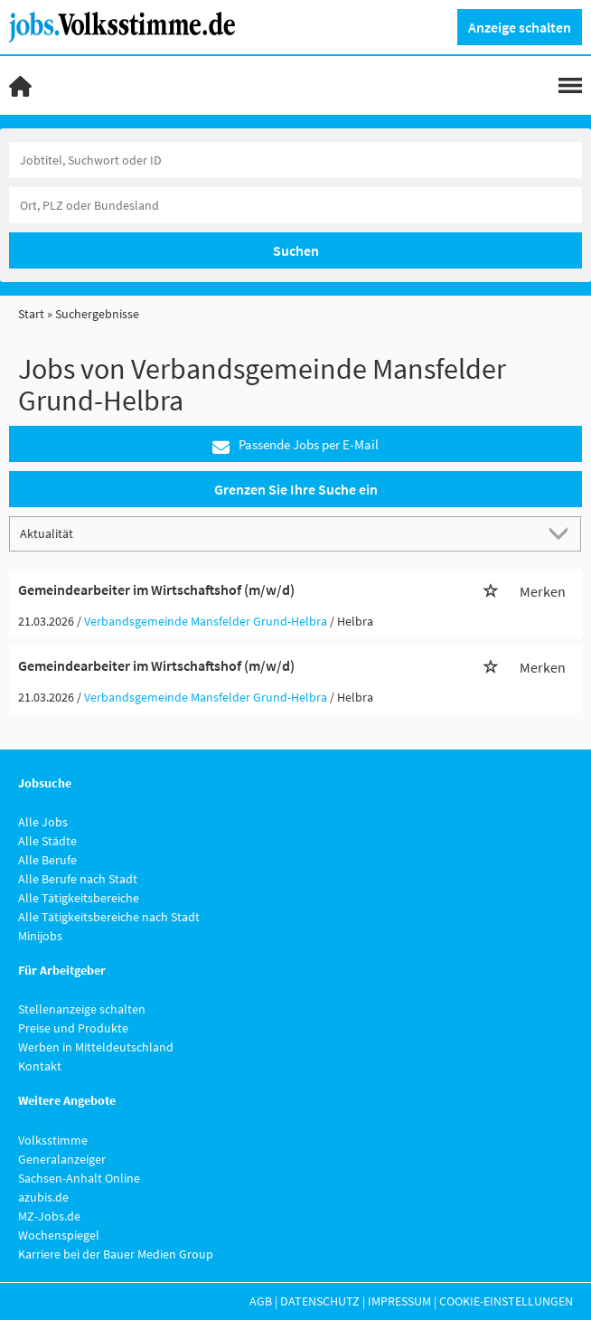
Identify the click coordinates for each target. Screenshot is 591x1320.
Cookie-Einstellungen (506, 1301)
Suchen (296, 250)
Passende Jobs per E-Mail (295, 445)
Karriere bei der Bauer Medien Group (115, 1254)
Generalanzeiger (62, 1159)
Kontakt (39, 1066)
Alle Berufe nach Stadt (77, 879)
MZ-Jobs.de (49, 1216)
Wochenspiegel (58, 1235)
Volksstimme (53, 1140)
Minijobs (40, 936)
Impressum (399, 1301)
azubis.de (43, 1197)
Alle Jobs (43, 822)
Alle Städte (47, 841)
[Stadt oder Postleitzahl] (295, 205)
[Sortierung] (277, 533)
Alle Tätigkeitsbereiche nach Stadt (109, 917)
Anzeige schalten (519, 27)
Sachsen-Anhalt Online (79, 1178)
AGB (260, 1301)
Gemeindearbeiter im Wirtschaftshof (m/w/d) (156, 589)
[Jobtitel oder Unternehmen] (295, 160)
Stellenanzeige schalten (81, 1009)
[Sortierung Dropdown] (562, 533)
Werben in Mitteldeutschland (96, 1047)
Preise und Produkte (73, 1028)
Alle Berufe (47, 860)
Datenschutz (320, 1301)
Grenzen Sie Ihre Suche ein (296, 489)
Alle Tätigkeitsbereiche (78, 898)
